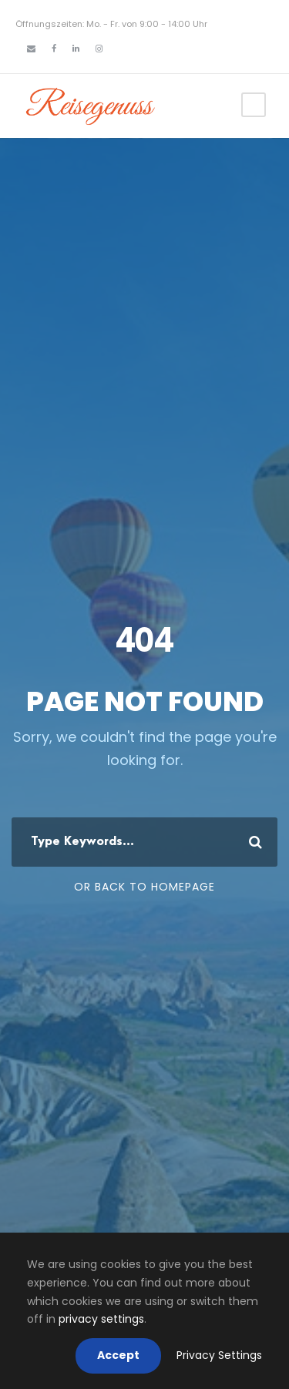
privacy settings (101, 1319)
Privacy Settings (219, 1355)
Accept (118, 1355)
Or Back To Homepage (144, 886)
